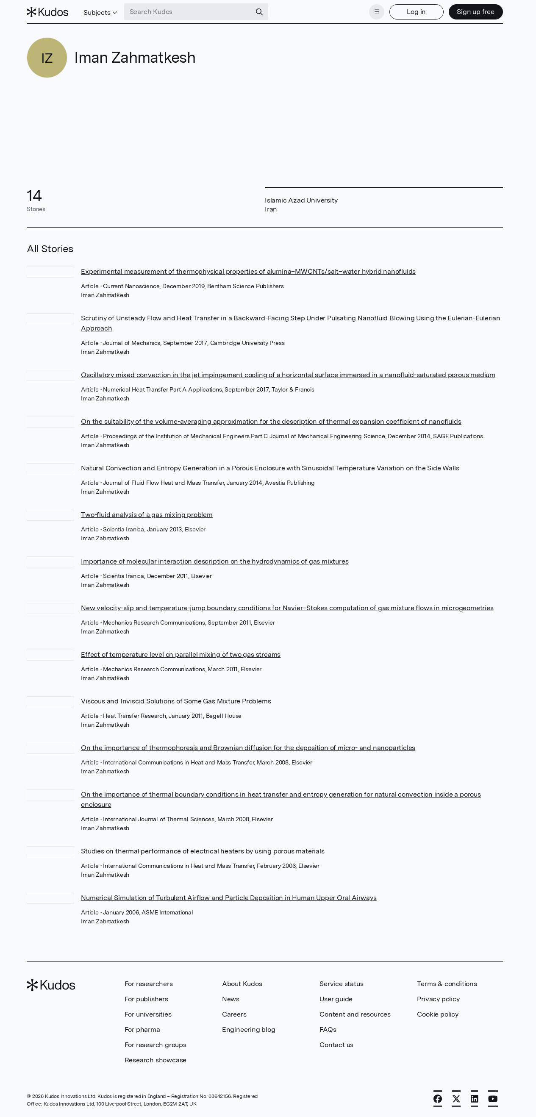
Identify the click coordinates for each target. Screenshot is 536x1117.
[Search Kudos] (188, 12)
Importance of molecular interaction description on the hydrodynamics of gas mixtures (214, 561)
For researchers (149, 984)
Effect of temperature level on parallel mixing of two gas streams (180, 654)
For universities (148, 1014)
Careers (234, 1014)
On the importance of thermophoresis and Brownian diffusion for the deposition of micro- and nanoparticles (248, 748)
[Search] (259, 12)
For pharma (142, 1029)
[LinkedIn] (474, 1098)
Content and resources (355, 1014)
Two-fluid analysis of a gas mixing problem (147, 515)
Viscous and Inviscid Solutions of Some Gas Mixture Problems (176, 701)
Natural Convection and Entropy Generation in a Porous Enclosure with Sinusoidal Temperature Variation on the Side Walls (270, 468)
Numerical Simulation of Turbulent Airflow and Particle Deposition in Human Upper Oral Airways (228, 898)
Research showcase (156, 1060)
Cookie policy (437, 1014)
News (230, 999)
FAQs (327, 1029)
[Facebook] (437, 1098)
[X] (456, 1098)
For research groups (155, 1045)
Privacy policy (438, 999)
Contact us (336, 1045)
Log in (416, 12)
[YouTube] (493, 1098)
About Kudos (242, 984)
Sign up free (475, 12)
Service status (341, 984)
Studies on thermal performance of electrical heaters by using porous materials (202, 851)
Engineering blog (248, 1029)
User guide (336, 999)
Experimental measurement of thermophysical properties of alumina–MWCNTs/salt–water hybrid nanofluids (248, 271)
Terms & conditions (447, 984)
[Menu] (376, 11)
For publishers (146, 999)
